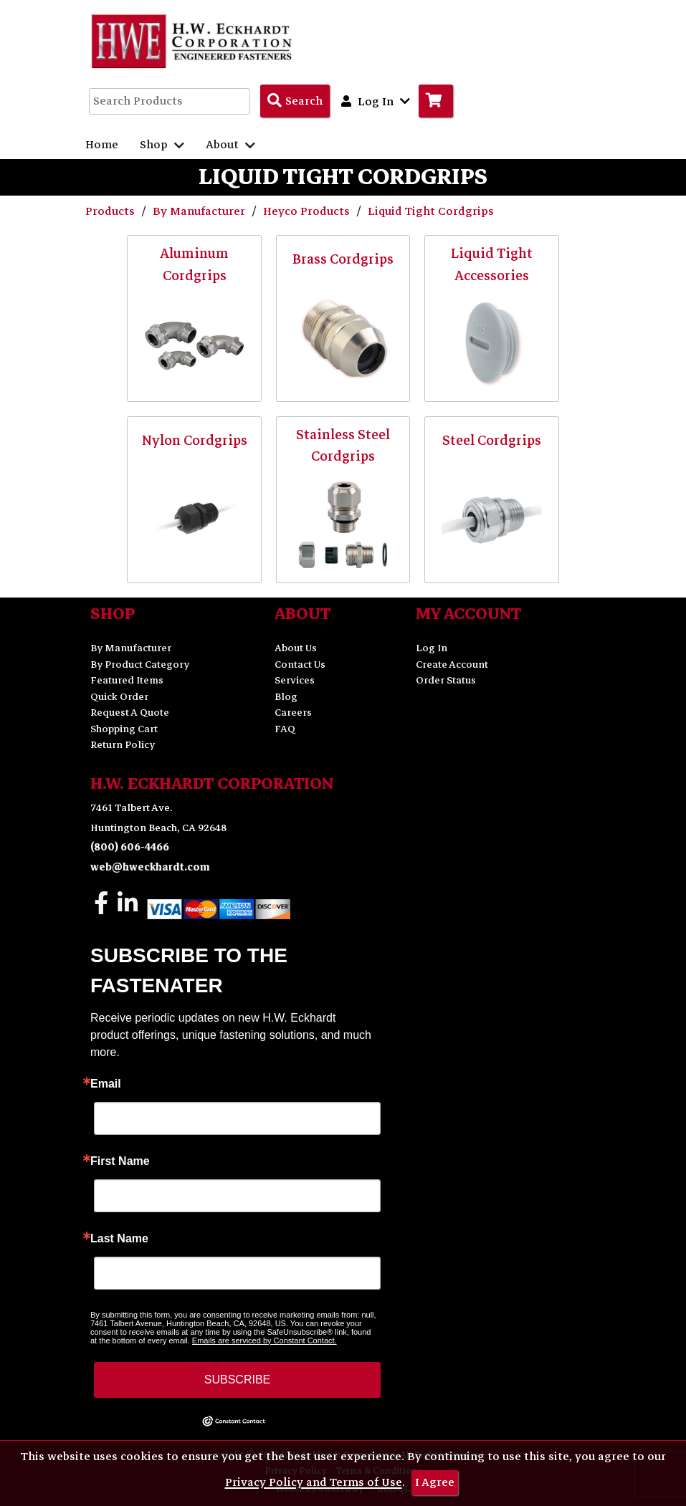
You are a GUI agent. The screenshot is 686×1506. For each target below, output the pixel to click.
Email (105, 1084)
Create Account (452, 664)
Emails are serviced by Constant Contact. (264, 1340)
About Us (296, 648)
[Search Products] (295, 101)
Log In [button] (376, 101)
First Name (120, 1161)
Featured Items (126, 680)
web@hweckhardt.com (150, 867)
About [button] (230, 144)
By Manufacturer (200, 211)
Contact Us (300, 664)
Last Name (119, 1238)
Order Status (446, 680)
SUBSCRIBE (237, 1379)
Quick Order (119, 697)
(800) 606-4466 (129, 847)
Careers (293, 712)
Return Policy (122, 745)
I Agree (434, 1482)
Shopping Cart (124, 729)
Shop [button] (162, 144)
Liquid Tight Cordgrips (431, 211)
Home (101, 144)
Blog (286, 697)
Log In (431, 648)
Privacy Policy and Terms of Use (313, 1482)
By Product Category (139, 664)
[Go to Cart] (436, 101)
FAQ (285, 729)
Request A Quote (129, 712)
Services (295, 680)
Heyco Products (308, 211)
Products (111, 211)
